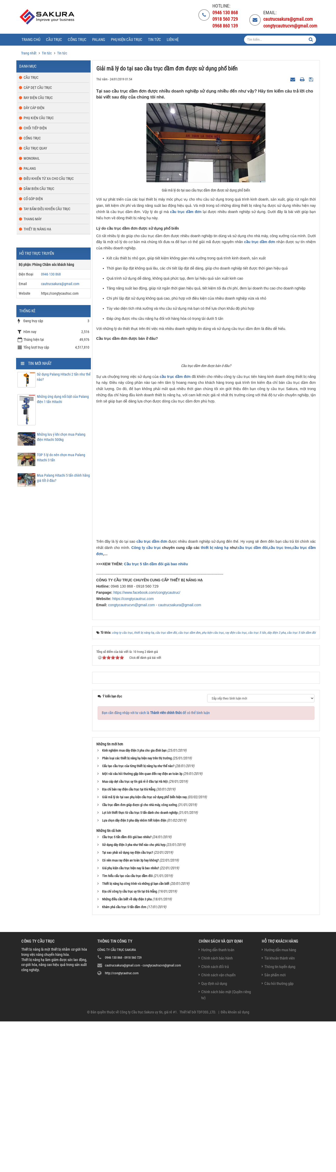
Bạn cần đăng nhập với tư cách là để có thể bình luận (156, 866)
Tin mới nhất (40, 363)
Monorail (32, 158)
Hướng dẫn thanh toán (217, 1103)
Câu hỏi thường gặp (278, 1137)
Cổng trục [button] (77, 39)
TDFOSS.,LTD (206, 1165)
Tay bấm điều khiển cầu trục (47, 209)
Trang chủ (31, 39)
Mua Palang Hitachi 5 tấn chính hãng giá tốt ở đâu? (63, 478)
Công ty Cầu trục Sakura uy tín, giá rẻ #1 (148, 1165)
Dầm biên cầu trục (39, 189)
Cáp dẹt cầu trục (38, 88)
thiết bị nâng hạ (215, 701)
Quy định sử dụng (214, 1137)
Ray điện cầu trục (38, 98)
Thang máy (33, 219)
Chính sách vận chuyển (218, 1128)
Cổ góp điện (33, 199)
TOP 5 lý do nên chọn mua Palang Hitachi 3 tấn (61, 457)
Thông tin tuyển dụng (279, 1120)
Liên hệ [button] (173, 39)
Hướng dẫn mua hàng (280, 1103)
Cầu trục (31, 77)
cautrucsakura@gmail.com (179, 758)
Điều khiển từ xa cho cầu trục (49, 178)
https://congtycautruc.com (133, 752)
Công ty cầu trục (146, 701)
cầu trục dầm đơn (185, 212)
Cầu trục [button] (54, 39)
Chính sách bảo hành (217, 1111)
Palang (30, 168)
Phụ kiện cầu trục (39, 118)
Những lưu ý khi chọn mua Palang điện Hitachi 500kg (61, 437)
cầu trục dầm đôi (253, 701)
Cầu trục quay (35, 148)
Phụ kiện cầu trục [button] (126, 39)
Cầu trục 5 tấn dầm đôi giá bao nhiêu (156, 717)
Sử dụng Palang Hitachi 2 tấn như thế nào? (64, 377)
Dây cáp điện (34, 108)
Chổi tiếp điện (35, 128)
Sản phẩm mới (275, 1128)
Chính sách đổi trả (215, 1120)
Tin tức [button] (154, 39)
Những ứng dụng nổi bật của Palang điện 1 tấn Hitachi (63, 399)
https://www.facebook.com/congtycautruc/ (146, 746)
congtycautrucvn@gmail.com (131, 758)
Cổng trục (32, 138)
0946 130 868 (51, 274)
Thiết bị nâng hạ (37, 229)
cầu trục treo (280, 701)
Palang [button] (98, 39)
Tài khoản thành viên (279, 1111)
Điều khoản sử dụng (235, 1165)
